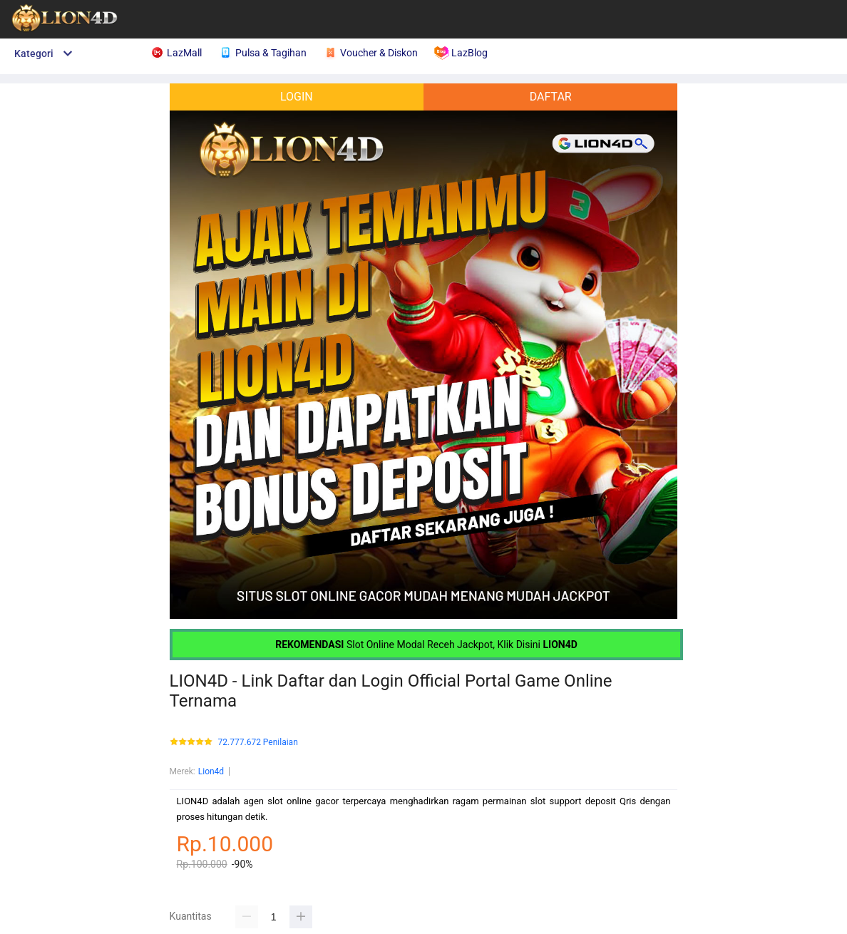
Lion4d (211, 771)
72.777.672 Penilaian (258, 742)
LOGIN (296, 96)
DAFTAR (551, 96)
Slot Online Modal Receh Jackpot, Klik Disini (426, 644)
